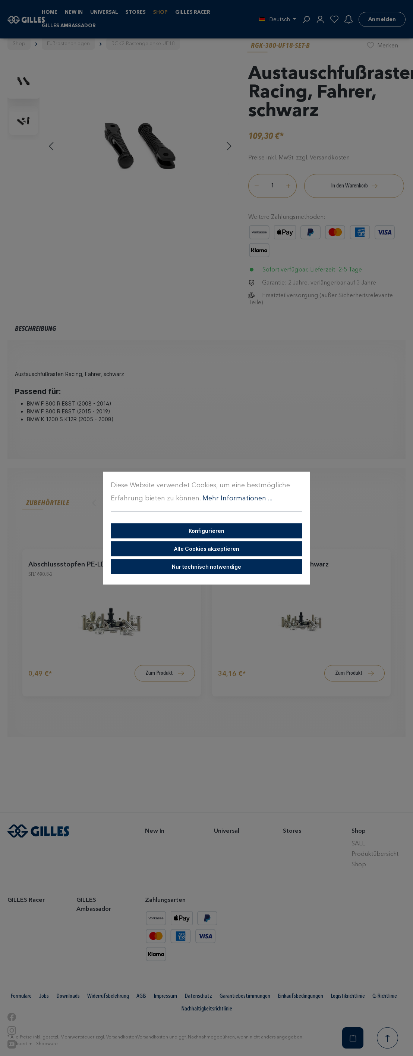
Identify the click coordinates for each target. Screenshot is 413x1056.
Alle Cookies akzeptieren (206, 549)
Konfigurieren (206, 531)
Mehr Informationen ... (237, 498)
